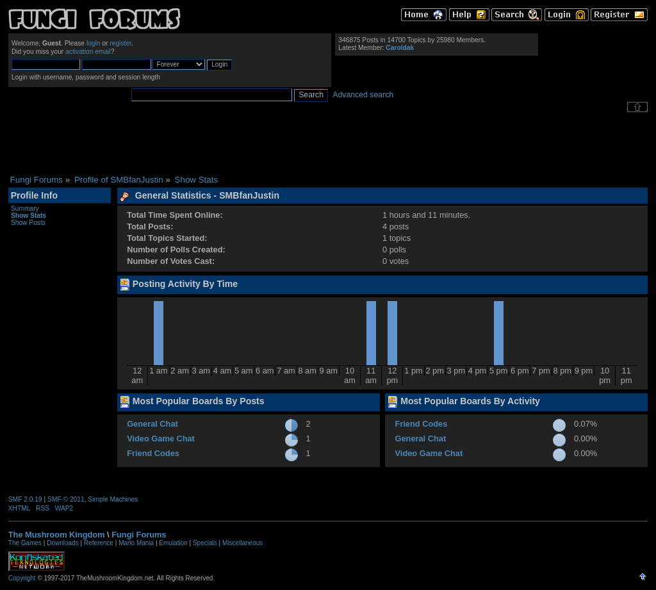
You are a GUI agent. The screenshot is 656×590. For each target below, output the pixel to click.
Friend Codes (153, 453)
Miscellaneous (242, 542)
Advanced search (362, 94)
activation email (88, 51)
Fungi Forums (138, 534)
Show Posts (28, 222)
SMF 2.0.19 (25, 499)
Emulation (173, 542)
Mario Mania (136, 542)
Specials (205, 542)
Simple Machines (113, 499)
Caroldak (400, 47)
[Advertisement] (328, 143)
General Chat (152, 424)
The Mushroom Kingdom (56, 534)
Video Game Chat (161, 438)
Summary (25, 208)
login (93, 43)
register (120, 43)
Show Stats (28, 215)
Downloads (62, 542)
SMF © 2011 (66, 499)
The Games (25, 542)
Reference (98, 542)
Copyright (22, 578)
